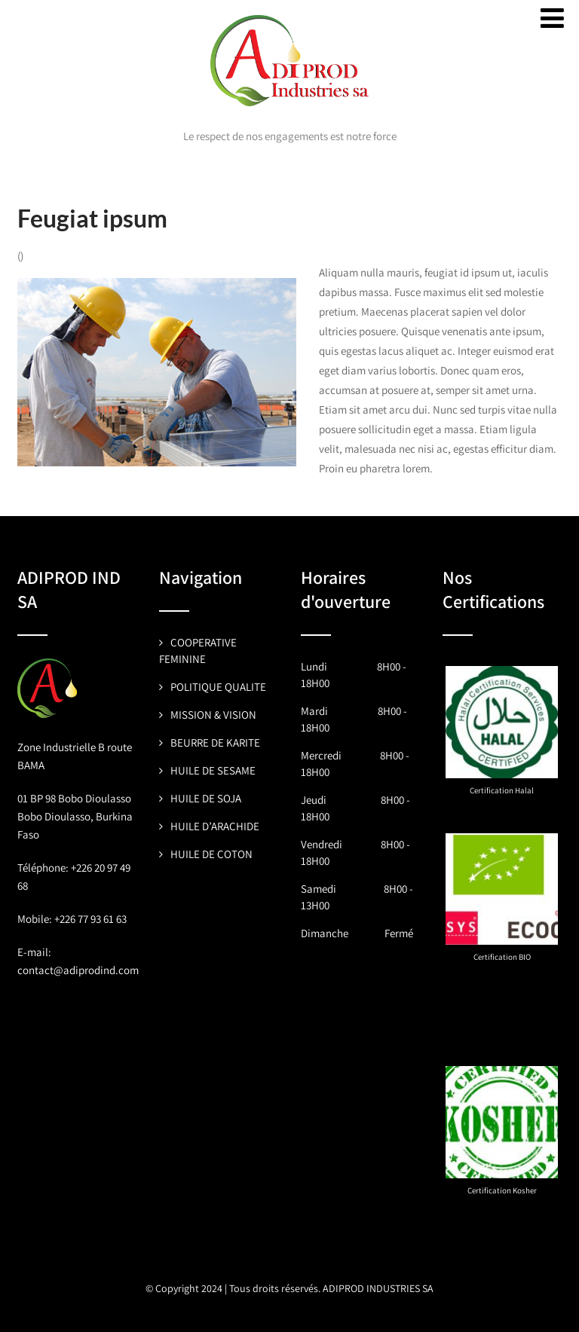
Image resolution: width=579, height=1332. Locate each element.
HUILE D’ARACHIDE (214, 826)
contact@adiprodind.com (78, 970)
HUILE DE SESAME (213, 770)
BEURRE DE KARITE (215, 742)
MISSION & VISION (213, 714)
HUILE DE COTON (211, 854)
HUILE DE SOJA (205, 798)
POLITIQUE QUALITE (218, 687)
